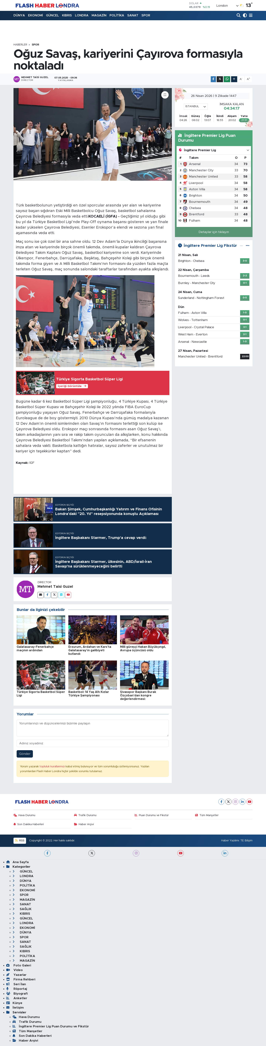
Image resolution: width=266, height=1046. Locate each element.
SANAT (132, 15)
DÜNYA (19, 15)
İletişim (15, 1007)
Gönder (24, 753)
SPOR (145, 15)
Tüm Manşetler (207, 815)
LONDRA (81, 15)
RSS (19, 840)
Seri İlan (16, 984)
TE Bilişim (246, 840)
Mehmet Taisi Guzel (55, 586)
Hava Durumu (24, 815)
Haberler (20, 44)
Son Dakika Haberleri (28, 824)
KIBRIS (67, 15)
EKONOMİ (35, 15)
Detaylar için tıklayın (214, 232)
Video (14, 970)
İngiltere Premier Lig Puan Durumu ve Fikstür (51, 1026)
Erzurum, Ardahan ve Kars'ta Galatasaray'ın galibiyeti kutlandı (89, 650)
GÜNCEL (52, 15)
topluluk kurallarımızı (53, 766)
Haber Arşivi (84, 824)
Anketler (16, 998)
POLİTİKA (117, 15)
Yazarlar (16, 974)
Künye (14, 1003)
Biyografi (17, 993)
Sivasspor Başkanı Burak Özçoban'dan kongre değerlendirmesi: (138, 695)
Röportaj (16, 988)
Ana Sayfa (17, 862)
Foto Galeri (18, 965)
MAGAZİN (99, 15)
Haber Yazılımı (230, 840)
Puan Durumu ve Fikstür (152, 815)
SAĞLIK (22, 909)
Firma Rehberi (20, 979)
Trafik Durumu (85, 815)
